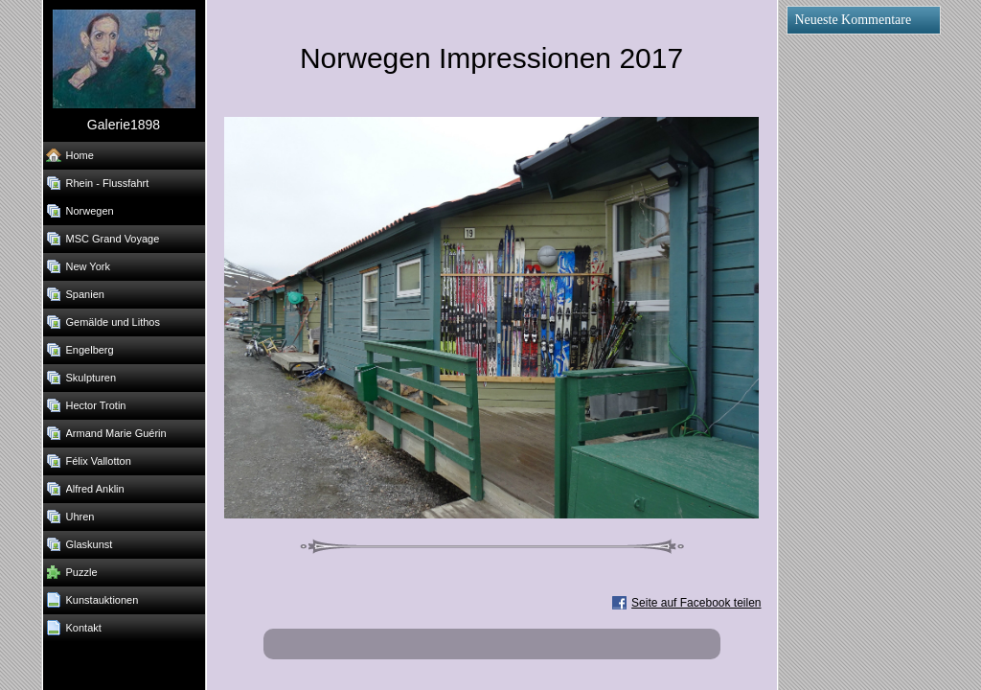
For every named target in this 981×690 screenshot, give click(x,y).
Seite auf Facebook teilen (696, 603)
